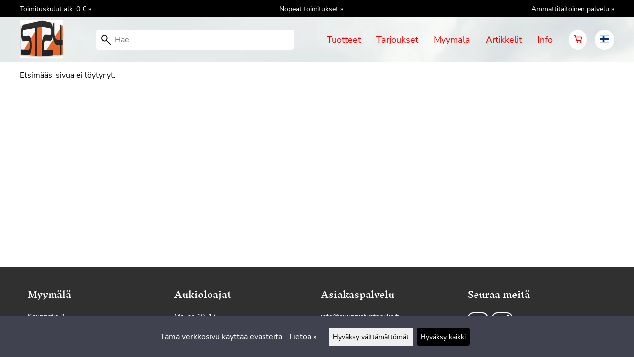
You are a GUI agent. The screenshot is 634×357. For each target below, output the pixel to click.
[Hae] (195, 40)
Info (545, 40)
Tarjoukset (397, 40)
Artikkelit (504, 40)
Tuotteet (344, 40)
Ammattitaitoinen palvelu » (572, 9)
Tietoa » (302, 336)
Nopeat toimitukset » (311, 9)
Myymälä (452, 40)
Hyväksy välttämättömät (371, 337)
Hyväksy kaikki (443, 337)
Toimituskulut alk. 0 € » (55, 9)
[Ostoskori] (578, 40)
